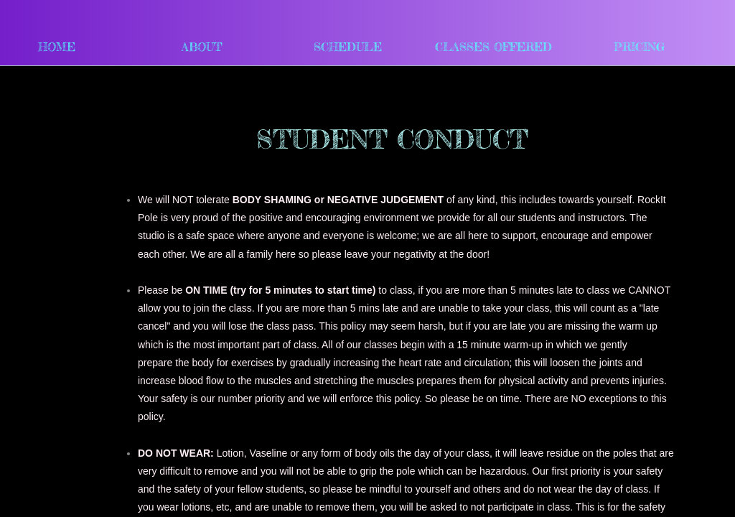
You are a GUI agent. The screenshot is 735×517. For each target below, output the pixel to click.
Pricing (639, 46)
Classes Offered (493, 46)
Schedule (348, 46)
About (202, 46)
